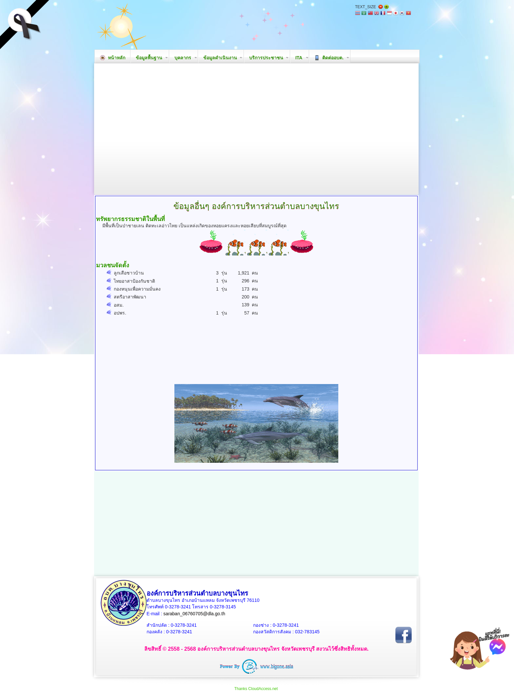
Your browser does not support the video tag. (256, 128)
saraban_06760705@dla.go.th (194, 613)
